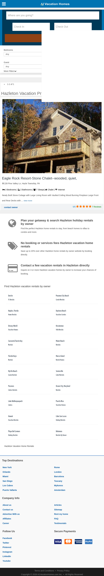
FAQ (56, 519)
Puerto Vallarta (10, 490)
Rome (57, 467)
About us (7, 505)
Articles (58, 505)
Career (6, 523)
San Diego (7, 481)
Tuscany (58, 481)
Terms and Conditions (44, 571)
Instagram (7, 552)
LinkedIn (7, 556)
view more (28, 201)
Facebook (7, 538)
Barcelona (59, 476)
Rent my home (61, 514)
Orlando (6, 472)
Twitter (6, 543)
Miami (5, 476)
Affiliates (7, 519)
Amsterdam (59, 490)
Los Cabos (8, 485)
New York (7, 467)
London (58, 472)
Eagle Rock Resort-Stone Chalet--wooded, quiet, (39, 178)
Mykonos (58, 485)
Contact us (8, 509)
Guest (6, 62)
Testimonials (60, 523)
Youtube (7, 561)
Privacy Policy (63, 571)
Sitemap (58, 509)
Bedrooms (8, 50)
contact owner (11, 207)
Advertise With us (11, 514)
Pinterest (7, 547)
